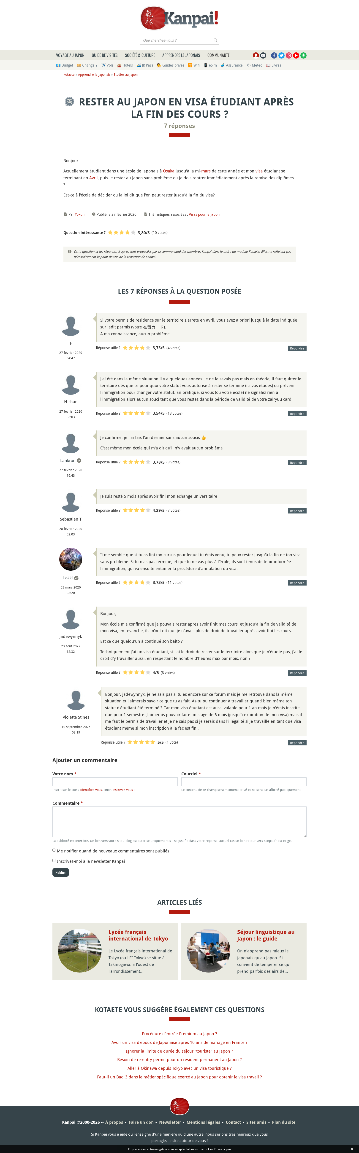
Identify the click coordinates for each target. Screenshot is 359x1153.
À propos (114, 1122)
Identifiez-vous (91, 789)
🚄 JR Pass (144, 65)
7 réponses (179, 125)
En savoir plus (222, 1149)
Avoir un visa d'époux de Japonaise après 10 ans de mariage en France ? (179, 1042)
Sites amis (256, 1122)
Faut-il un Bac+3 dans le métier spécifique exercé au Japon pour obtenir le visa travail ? (179, 1077)
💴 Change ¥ (87, 65)
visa (259, 171)
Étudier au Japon (126, 74)
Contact (233, 1122)
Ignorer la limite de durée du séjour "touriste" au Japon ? (179, 1051)
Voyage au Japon (70, 55)
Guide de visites (105, 55)
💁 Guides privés (170, 65)
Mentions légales (203, 1122)
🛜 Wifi (194, 65)
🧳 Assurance (231, 65)
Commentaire (67, 803)
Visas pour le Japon (204, 214)
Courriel (191, 773)
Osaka (168, 171)
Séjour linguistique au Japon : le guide (266, 935)
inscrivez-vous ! (123, 789)
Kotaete (69, 74)
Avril (93, 177)
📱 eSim (210, 65)
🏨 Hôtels (125, 65)
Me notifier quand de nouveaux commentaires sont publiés (113, 851)
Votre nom (64, 773)
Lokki (68, 578)
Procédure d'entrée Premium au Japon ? (179, 1033)
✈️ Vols (107, 65)
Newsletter (170, 1122)
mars (206, 171)
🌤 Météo (254, 65)
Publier (60, 872)
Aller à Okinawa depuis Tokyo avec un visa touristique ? (180, 1068)
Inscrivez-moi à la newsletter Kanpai (91, 861)
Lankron (68, 460)
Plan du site (283, 1122)
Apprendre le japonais (181, 55)
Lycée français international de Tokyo (138, 935)
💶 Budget (64, 65)
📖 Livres (273, 65)
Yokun (79, 214)
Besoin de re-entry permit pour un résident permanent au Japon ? (179, 1059)
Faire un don (141, 1122)
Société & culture (140, 55)
